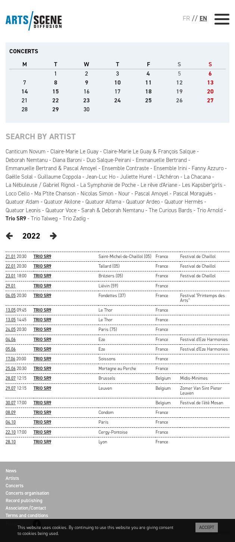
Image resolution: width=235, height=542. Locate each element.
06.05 (11, 296)
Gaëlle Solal (19, 177)
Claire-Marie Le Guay (74, 151)
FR (186, 18)
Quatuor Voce (61, 210)
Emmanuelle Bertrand (161, 160)
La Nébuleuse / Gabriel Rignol (40, 185)
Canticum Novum (26, 151)
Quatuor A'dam (22, 201)
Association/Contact (26, 508)
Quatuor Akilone (62, 201)
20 (210, 91)
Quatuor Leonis (23, 210)
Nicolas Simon (97, 193)
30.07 (11, 403)
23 (86, 100)
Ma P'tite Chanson (55, 193)
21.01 (11, 256)
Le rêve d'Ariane (159, 185)
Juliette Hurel (136, 177)
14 (24, 91)
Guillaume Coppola (59, 177)
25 (148, 100)
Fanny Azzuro (207, 168)
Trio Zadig (74, 218)
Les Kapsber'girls (202, 185)
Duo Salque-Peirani (109, 160)
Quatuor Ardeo (143, 201)
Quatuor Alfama (103, 201)
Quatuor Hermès (183, 201)
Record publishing (24, 500)
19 (179, 91)
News (11, 471)
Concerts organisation (27, 493)
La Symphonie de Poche (108, 185)
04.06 (11, 339)
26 (179, 100)
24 (117, 100)
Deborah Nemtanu (27, 160)
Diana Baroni (67, 160)
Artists (12, 478)
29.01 (11, 286)
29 (55, 109)
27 (210, 100)
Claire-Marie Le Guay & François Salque (149, 151)
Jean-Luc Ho (100, 177)
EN (203, 18)
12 (179, 82)
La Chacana (197, 177)
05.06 (11, 349)
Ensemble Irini (170, 168)
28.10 (11, 442)
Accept (206, 527)
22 (55, 100)
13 (210, 82)
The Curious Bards (170, 210)
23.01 (11, 276)
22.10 (11, 432)
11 (148, 82)
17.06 (10, 359)
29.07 (11, 388)
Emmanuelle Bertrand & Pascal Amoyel (51, 168)
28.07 (11, 378)
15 (55, 91)
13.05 (11, 310)
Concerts (15, 485)
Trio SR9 (16, 218)
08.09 (11, 412)
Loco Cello (17, 193)
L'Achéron (168, 177)
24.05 (11, 329)
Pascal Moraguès (193, 193)
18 (148, 91)
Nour (124, 193)
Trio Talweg (44, 218)
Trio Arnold (210, 210)
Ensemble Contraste (125, 168)
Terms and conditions (27, 515)
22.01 (11, 266)
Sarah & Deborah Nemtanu (112, 210)
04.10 (11, 422)
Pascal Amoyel (151, 193)
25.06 (11, 369)
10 (117, 82)
